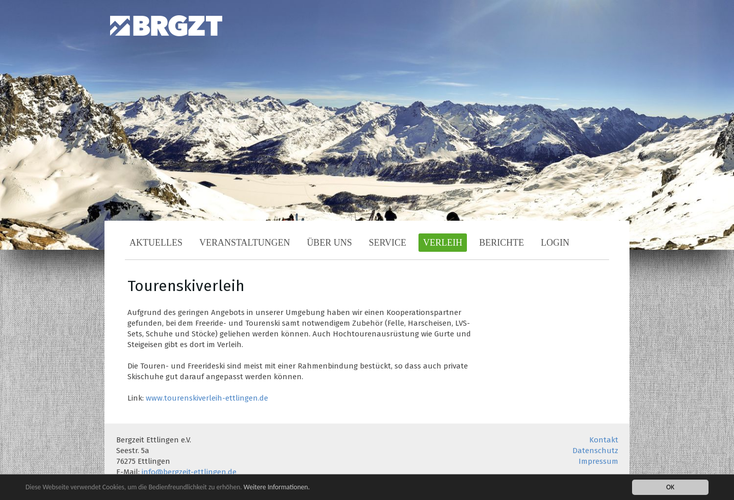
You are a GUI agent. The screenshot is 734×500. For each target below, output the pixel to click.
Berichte (501, 243)
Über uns (329, 243)
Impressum (598, 461)
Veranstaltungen (244, 243)
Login (555, 243)
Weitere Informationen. (277, 488)
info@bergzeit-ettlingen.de (189, 472)
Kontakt (603, 439)
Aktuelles (155, 243)
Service (387, 243)
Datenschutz (595, 450)
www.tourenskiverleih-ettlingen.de (207, 398)
